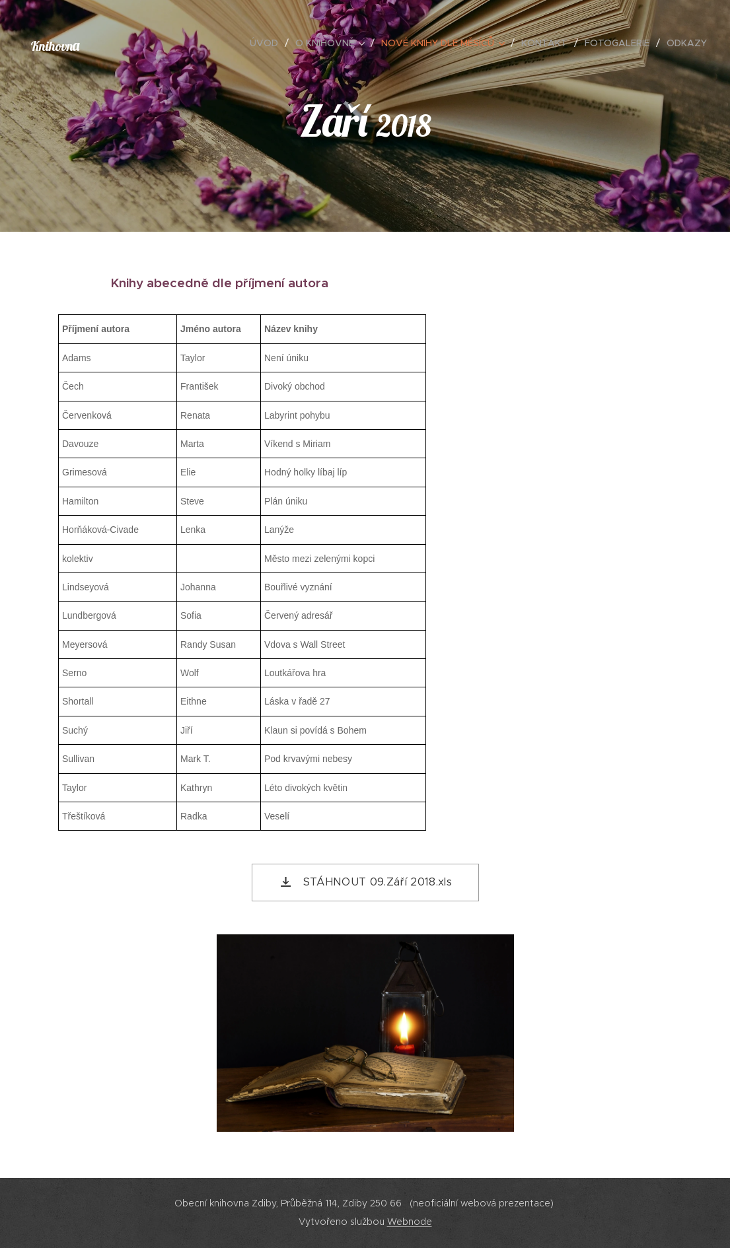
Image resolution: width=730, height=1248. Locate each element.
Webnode (409, 1222)
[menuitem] (267, 42)
